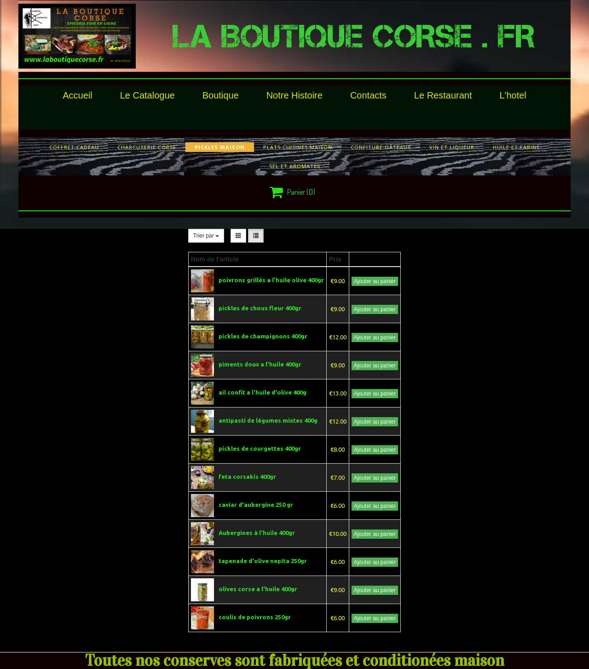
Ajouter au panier (375, 281)
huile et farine (516, 147)
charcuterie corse (146, 147)
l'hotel (512, 95)
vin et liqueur (451, 147)
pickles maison (220, 147)
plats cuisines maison (297, 147)
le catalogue (147, 95)
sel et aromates (294, 166)
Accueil (77, 95)
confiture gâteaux (381, 147)
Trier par (206, 236)
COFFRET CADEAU (74, 147)
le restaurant (443, 95)
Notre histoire (294, 95)
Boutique (220, 95)
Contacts (368, 95)
